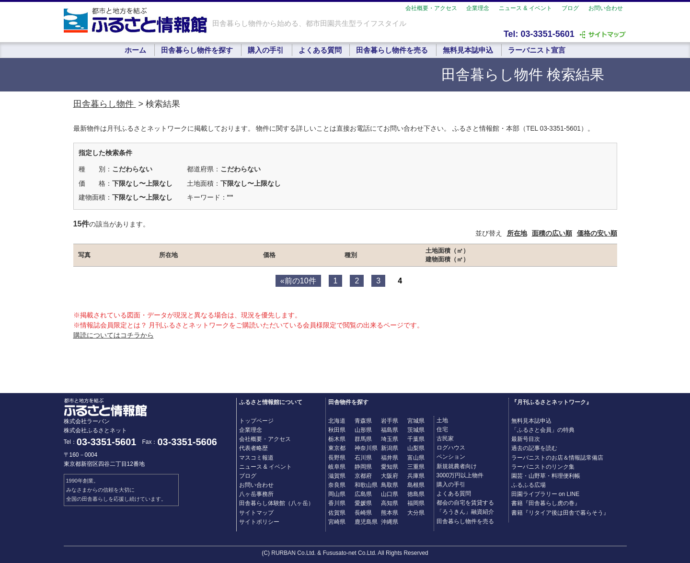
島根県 (416, 485)
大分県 (416, 512)
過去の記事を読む (534, 448)
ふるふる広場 (528, 485)
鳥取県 (389, 485)
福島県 (389, 430)
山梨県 (416, 448)
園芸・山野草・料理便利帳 (545, 476)
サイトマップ (256, 512)
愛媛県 (363, 503)
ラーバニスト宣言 (536, 50)
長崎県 (363, 512)
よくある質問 (320, 50)
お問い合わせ (605, 8)
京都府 (363, 476)
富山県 (416, 457)
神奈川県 (366, 448)
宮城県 (416, 420)
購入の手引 (266, 50)
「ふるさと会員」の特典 (543, 430)
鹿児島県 (366, 521)
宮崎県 (336, 521)
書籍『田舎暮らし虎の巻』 (545, 503)
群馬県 (363, 439)
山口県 (389, 494)
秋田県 (336, 430)
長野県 (336, 457)
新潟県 (389, 448)
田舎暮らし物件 (104, 104)
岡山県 (336, 494)
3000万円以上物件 (460, 475)
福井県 (389, 457)
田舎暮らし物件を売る (392, 50)
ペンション (451, 456)
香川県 (336, 503)
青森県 (363, 420)
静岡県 (363, 466)
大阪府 (389, 476)
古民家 (445, 438)
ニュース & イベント (525, 8)
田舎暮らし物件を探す (197, 50)
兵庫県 (416, 476)
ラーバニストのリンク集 (543, 466)
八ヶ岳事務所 (256, 494)
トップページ (256, 420)
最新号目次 (525, 439)
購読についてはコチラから (113, 335)
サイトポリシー (259, 521)
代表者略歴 (253, 448)
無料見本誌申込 (468, 50)
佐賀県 (336, 512)
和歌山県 (366, 485)
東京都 (336, 448)
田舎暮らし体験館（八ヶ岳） (276, 503)
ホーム (135, 50)
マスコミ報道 (256, 457)
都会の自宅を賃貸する (465, 502)
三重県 (416, 466)
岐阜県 (336, 466)
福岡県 (416, 503)
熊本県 (389, 512)
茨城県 (416, 430)
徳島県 (416, 494)
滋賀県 (336, 476)
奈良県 (336, 485)
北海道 (336, 420)
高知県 (389, 503)
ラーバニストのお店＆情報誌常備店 (557, 457)
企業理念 (477, 8)
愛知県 (389, 466)
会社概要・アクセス (431, 8)
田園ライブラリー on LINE (545, 494)
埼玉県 (389, 439)
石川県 (363, 457)
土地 (442, 420)
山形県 (363, 430)
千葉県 (416, 439)
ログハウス (451, 447)
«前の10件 (298, 281)
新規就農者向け (457, 466)
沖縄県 (389, 521)
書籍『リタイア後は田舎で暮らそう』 (560, 512)
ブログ (570, 8)
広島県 (363, 494)
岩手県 (389, 420)
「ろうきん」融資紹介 (465, 511)
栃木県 (336, 439)
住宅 (442, 429)
